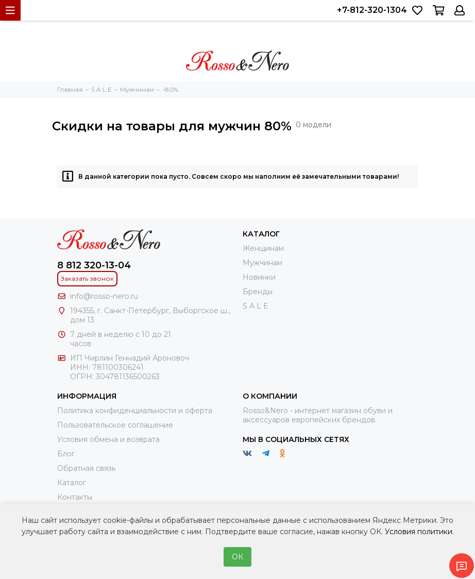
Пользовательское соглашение (115, 425)
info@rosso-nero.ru (104, 296)
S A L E (255, 306)
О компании (270, 396)
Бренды (258, 291)
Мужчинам (262, 262)
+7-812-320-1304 (372, 10)
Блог (66, 453)
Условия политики (418, 531)
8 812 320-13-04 (94, 265)
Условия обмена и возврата (108, 439)
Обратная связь (86, 468)
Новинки (259, 277)
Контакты (74, 497)
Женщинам (263, 248)
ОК (237, 556)
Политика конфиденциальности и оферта (134, 410)
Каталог (71, 482)
